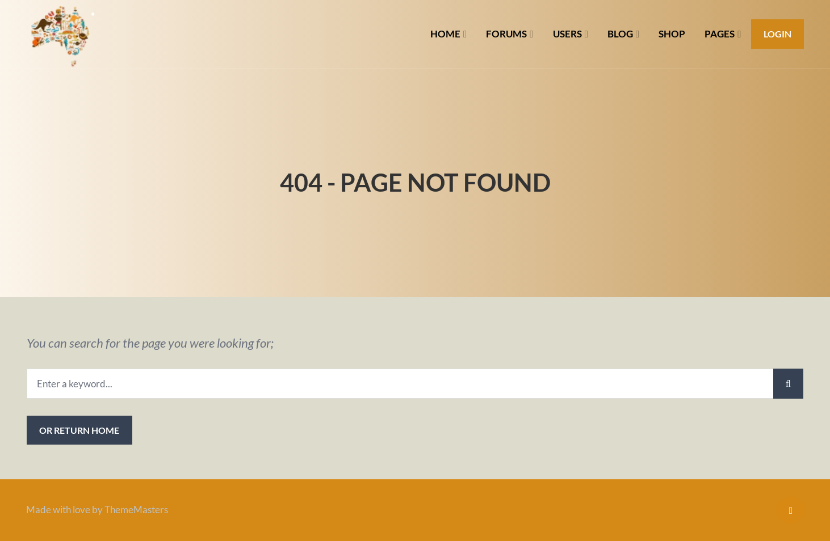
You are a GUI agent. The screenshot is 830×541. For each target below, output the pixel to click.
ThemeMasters (136, 509)
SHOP (672, 34)
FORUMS (506, 34)
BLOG (620, 34)
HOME (445, 34)
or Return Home (79, 430)
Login (777, 33)
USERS (567, 34)
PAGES (720, 34)
